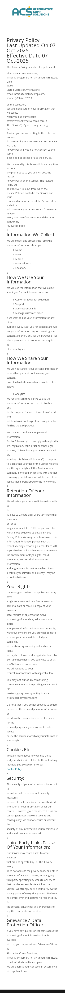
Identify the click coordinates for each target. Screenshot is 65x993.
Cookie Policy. (14, 769)
